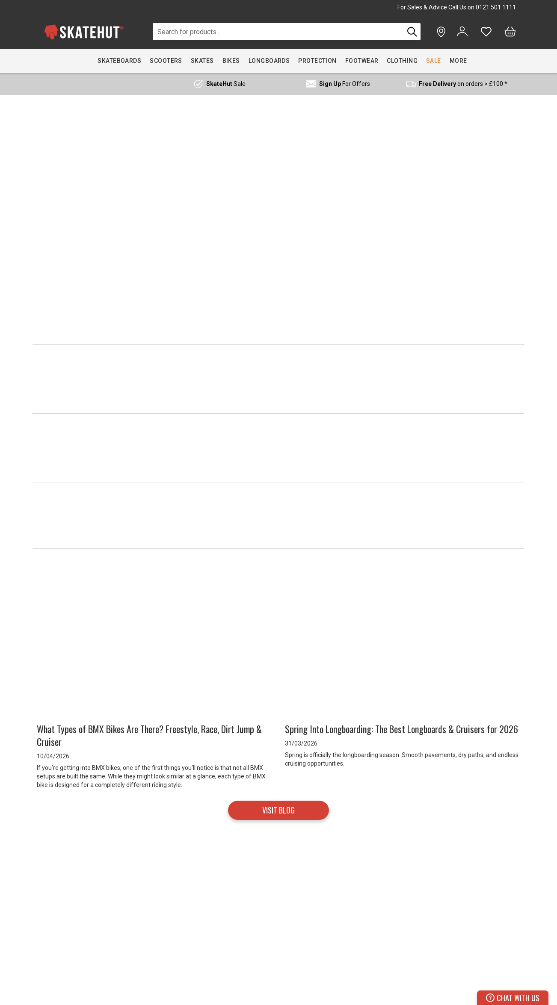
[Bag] (510, 32)
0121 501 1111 (496, 7)
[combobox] (278, 31)
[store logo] (84, 31)
